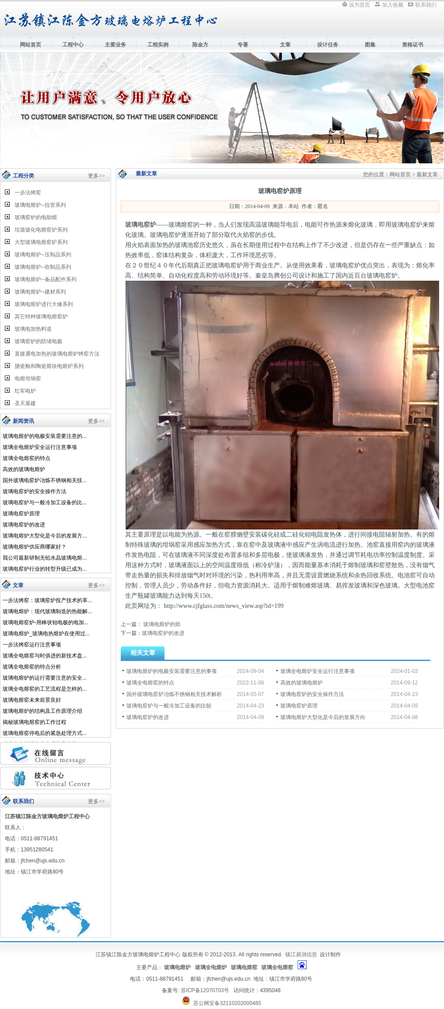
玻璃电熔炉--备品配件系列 (46, 279)
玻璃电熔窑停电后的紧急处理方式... (45, 733)
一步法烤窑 (28, 192)
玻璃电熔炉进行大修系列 (44, 304)
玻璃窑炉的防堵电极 (38, 341)
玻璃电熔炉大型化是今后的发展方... (45, 536)
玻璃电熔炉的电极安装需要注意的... (45, 436)
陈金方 (200, 45)
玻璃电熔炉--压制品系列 (43, 254)
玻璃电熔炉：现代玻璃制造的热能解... (47, 611)
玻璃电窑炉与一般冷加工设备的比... (45, 502)
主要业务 (115, 45)
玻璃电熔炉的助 (161, 624)
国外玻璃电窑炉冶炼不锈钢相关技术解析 (174, 694)
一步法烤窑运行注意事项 (32, 645)
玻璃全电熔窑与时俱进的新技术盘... (45, 656)
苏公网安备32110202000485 (227, 1003)
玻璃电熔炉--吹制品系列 (43, 267)
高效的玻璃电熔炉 (24, 469)
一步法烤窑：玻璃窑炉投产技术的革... (47, 600)
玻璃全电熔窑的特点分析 (32, 667)
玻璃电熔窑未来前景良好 (32, 700)
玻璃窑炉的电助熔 (36, 217)
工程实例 (157, 45)
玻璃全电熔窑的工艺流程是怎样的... (45, 689)
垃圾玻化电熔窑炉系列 (41, 230)
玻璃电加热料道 (33, 329)
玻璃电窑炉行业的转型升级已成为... (45, 569)
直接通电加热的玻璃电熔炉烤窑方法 (57, 354)
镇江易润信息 (301, 954)
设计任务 (327, 45)
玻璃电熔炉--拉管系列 (40, 205)
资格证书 (412, 45)
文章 (285, 45)
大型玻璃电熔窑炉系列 (41, 242)
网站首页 (30, 45)
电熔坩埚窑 (28, 378)
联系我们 (425, 5)
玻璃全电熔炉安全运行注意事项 (40, 447)
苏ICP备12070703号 (205, 990)
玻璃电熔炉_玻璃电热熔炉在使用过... (46, 633)
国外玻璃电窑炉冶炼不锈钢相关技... (45, 480)
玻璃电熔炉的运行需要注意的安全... (45, 678)
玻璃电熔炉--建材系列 (40, 292)
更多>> (96, 176)
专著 (242, 45)
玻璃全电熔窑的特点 (26, 458)
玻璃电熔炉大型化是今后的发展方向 (322, 717)
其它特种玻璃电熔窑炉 (41, 316)
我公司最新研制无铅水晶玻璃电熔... (45, 558)
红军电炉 (25, 391)
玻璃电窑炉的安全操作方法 (34, 491)
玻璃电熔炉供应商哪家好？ (34, 547)
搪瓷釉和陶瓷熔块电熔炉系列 (49, 366)
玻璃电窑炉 (140, 224)
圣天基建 (25, 403)
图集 (370, 45)
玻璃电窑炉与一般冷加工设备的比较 (168, 706)
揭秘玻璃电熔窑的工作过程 (34, 722)
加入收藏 (392, 5)
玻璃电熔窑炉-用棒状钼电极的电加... (45, 622)
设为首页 (359, 5)
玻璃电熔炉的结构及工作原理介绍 (42, 711)
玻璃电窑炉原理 (21, 513)
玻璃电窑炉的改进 (24, 525)
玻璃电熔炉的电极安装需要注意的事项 (171, 671)
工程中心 (73, 45)
